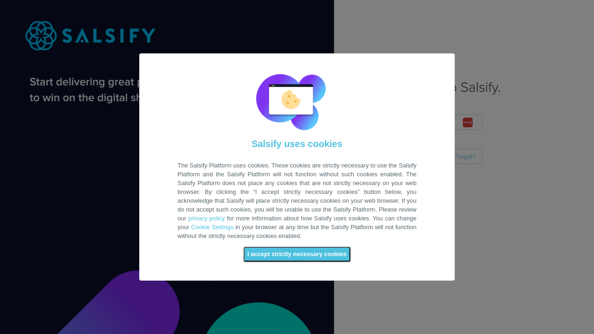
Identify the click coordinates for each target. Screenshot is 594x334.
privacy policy (206, 218)
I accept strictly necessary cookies (297, 253)
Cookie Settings (212, 227)
